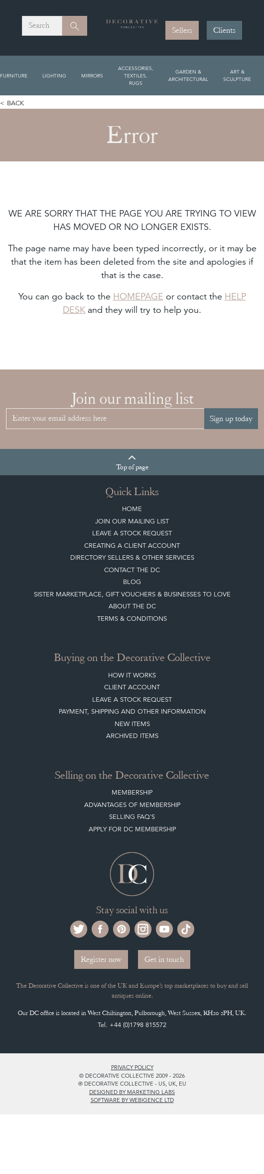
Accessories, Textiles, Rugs (135, 75)
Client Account (132, 687)
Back (15, 103)
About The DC (132, 606)
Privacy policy (132, 1067)
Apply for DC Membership (132, 829)
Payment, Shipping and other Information (132, 711)
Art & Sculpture (237, 75)
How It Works (132, 675)
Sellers (182, 30)
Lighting (54, 75)
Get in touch (164, 959)
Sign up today (231, 419)
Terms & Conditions (132, 618)
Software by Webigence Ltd (132, 1100)
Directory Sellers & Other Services (132, 557)
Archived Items (132, 736)
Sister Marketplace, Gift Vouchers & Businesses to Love (132, 594)
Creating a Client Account (132, 545)
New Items (132, 724)
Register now (101, 959)
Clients (224, 30)
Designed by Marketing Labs (132, 1092)
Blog (132, 582)
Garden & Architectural (188, 75)
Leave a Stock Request (132, 533)
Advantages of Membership (132, 805)
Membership (132, 792)
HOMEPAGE (138, 296)
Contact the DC (132, 570)
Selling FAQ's (132, 816)
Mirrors (92, 75)
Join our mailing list (132, 521)
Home (132, 509)
